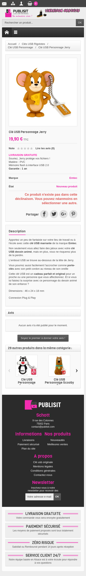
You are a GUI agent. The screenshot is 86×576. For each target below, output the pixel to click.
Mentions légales (43, 466)
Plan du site (28, 448)
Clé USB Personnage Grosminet (26, 383)
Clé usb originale (43, 462)
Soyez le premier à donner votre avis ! (43, 338)
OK (80, 22)
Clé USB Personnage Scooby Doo (59, 383)
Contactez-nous (43, 474)
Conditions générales (43, 470)
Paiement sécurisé (28, 444)
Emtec (73, 177)
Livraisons (28, 440)
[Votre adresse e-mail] (39, 496)
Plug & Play (29, 297)
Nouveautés (57, 440)
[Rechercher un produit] (39, 22)
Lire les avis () (45, 148)
